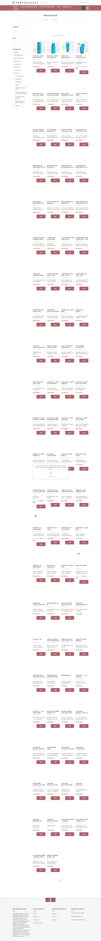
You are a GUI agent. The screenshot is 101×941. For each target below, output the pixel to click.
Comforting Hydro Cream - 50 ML (53, 274)
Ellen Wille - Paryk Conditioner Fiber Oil (53, 419)
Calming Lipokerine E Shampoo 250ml (39, 238)
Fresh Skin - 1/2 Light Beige (82, 528)
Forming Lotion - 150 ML (52, 528)
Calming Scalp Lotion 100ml (51, 238)
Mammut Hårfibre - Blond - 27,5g (53, 856)
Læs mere (50, 476)
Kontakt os (55, 913)
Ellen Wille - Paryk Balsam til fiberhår (39, 418)
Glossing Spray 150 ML (53, 603)
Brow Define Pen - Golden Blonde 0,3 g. (67, 166)
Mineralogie (18, 79)
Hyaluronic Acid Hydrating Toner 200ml (52, 676)
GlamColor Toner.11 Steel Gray (39, 603)
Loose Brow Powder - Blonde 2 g (67, 820)
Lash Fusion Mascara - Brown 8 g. (39, 749)
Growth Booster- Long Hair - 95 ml (66, 603)
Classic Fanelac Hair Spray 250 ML (67, 238)
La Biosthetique (19, 76)
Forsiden (45, 19)
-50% (78, 44)
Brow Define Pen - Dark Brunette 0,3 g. (39, 166)
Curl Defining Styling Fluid (80, 346)
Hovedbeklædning (18, 55)
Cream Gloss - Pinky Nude (67, 310)
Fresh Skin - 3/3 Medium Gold (51, 566)
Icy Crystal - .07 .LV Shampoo (81, 675)
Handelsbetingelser (38, 923)
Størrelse (16, 27)
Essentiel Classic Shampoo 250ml (81, 490)
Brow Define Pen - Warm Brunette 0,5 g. (81, 167)
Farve (14, 38)
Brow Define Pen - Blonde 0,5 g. (52, 166)
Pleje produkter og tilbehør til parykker (20, 101)
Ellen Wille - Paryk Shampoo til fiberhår (38, 455)
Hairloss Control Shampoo (81, 639)
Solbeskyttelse (17, 64)
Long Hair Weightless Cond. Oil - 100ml (52, 821)
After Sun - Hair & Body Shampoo (38, 56)
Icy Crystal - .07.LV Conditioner (38, 712)
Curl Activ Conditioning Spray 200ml (39, 347)
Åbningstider (36, 920)
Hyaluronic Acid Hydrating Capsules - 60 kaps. (39, 676)
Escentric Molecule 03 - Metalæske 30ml (39, 490)
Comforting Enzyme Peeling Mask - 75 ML (82, 238)
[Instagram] (53, 900)
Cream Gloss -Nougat (80, 310)
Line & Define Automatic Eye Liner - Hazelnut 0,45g (67, 749)
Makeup (17, 105)
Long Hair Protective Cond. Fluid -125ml (52, 785)
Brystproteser (17, 61)
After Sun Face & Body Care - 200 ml (38, 94)
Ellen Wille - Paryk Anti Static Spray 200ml (81, 383)
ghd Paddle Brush (81, 565)
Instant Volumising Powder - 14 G (53, 712)
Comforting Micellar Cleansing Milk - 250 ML (53, 311)
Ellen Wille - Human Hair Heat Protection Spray (67, 383)
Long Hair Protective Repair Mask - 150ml (66, 785)
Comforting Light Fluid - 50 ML (81, 274)
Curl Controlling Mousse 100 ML (67, 346)
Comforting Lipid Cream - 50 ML (38, 310)
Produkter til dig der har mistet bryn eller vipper (21, 92)
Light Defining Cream (51, 748)
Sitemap (54, 920)
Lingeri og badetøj (18, 58)
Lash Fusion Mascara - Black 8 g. (82, 712)
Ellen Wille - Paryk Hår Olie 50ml (81, 418)
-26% (78, 554)
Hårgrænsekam (66, 675)
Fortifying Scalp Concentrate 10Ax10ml (66, 529)
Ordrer (34, 913)
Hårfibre (17, 85)
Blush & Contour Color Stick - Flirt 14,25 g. (67, 131)
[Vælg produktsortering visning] (64, 35)
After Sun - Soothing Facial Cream (81, 57)
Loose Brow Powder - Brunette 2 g (82, 820)
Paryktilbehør (17, 67)
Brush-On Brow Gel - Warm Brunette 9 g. (82, 202)
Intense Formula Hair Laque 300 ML (66, 712)
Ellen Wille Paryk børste (66, 454)
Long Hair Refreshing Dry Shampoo (37, 821)
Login (86, 2)
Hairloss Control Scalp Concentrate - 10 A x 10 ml (53, 640)
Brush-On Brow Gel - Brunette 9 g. (67, 202)
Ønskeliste (35, 916)
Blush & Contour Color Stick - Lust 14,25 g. (81, 131)
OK (50, 473)
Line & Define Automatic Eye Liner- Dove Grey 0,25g (81, 750)
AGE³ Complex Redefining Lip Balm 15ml (67, 95)
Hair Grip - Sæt (37, 639)
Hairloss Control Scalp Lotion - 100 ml (66, 640)
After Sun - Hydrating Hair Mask (66, 57)
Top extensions (17, 70)
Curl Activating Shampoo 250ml (52, 346)
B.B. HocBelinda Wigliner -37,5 (51, 130)
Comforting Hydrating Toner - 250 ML (38, 275)
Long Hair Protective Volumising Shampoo (79, 786)
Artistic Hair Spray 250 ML (81, 94)
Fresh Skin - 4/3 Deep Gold (67, 566)
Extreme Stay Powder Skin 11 (37, 528)
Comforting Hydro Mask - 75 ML (67, 274)
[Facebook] (47, 900)
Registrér (82, 2)
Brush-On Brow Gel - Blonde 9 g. (53, 202)
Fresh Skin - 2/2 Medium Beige (37, 566)
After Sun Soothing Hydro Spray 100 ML (53, 94)
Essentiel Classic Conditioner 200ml (53, 490)
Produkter (16, 73)
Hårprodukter (18, 82)
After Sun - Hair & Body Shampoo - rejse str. (52, 57)
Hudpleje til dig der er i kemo (21, 88)
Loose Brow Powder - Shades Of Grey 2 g (39, 856)
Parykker (16, 52)
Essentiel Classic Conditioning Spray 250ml (67, 491)
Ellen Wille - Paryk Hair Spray (67, 418)
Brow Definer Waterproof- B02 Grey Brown (38, 203)
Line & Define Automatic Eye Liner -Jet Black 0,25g (39, 785)
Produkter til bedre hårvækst (20, 97)
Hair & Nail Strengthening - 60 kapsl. (82, 604)
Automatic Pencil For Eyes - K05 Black (39, 130)
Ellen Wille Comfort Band (51, 454)
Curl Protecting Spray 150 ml (38, 382)
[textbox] (49, 2)
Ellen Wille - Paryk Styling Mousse (53, 382)
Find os (54, 916)
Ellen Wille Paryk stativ (81, 454)
